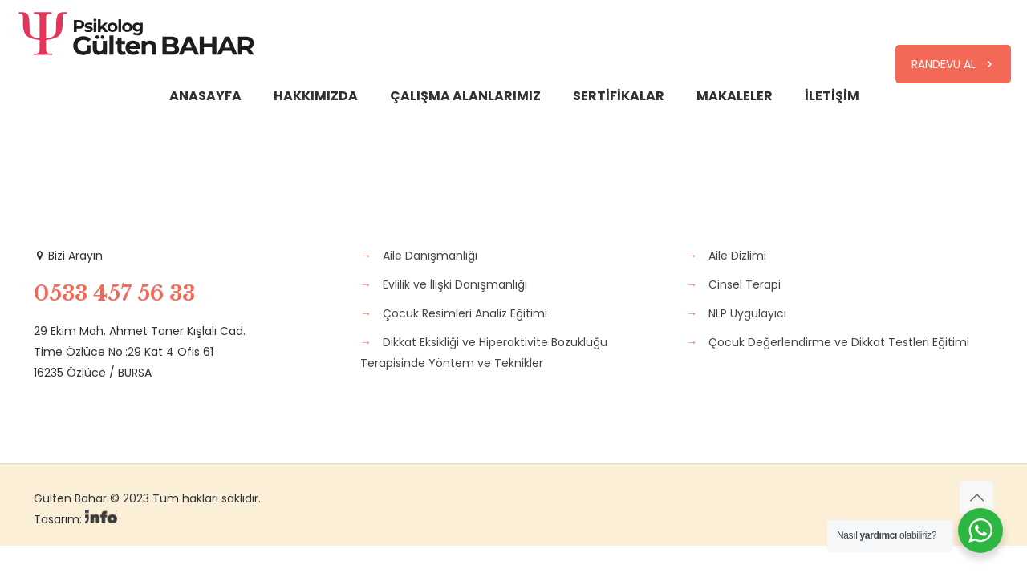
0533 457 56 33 (114, 293)
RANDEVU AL (953, 64)
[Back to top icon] (976, 497)
